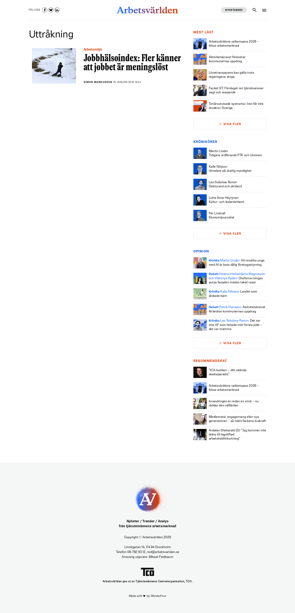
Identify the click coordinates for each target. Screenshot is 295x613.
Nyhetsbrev (234, 10)
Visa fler (232, 124)
